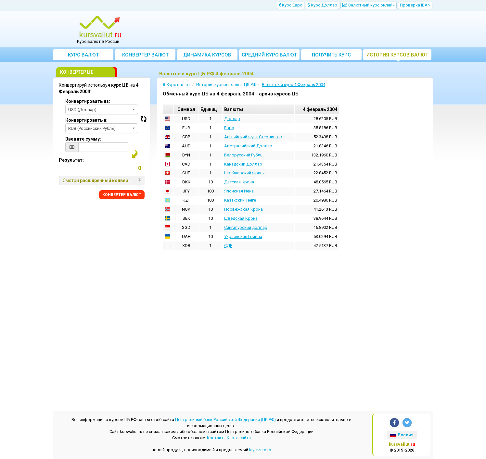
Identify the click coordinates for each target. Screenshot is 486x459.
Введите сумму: (83, 139)
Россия (402, 434)
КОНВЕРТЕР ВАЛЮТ (121, 194)
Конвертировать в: (86, 120)
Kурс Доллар (322, 5)
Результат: (71, 160)
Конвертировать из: (87, 101)
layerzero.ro (260, 449)
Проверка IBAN (415, 5)
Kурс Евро (290, 5)
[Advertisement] (290, 29)
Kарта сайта (239, 437)
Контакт (215, 437)
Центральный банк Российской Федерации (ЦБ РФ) (225, 419)
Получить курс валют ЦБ (331, 56)
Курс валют (83, 55)
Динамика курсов (207, 55)
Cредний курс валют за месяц (269, 56)
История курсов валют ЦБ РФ (397, 56)
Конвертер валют (145, 55)
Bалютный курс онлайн (368, 5)
